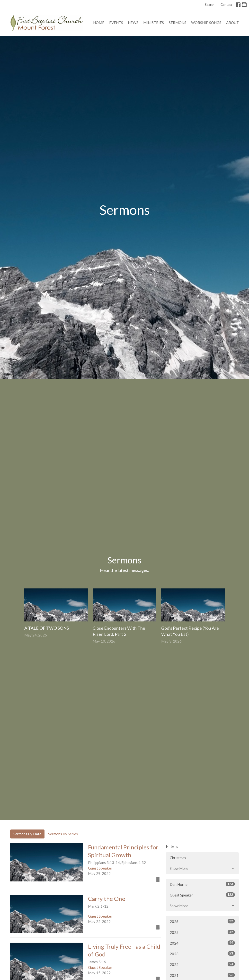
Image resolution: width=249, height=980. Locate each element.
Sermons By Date (27, 834)
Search (209, 5)
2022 (202, 964)
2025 (202, 932)
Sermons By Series (63, 834)
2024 (202, 942)
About (232, 22)
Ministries (153, 22)
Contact (226, 5)
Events (116, 22)
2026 (202, 921)
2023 (202, 953)
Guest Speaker (202, 894)
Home (98, 22)
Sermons (177, 22)
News (133, 22)
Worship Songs (206, 22)
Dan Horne (202, 884)
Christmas (178, 857)
